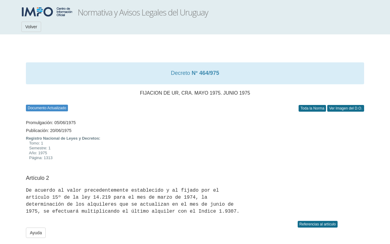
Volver (31, 26)
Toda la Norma (312, 108)
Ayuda (36, 232)
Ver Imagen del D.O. (345, 108)
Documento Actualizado (47, 108)
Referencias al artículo (318, 224)
